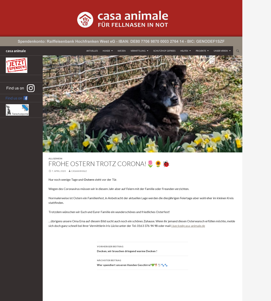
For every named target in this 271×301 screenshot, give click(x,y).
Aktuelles (92, 50)
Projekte (201, 50)
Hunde (106, 50)
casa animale (16, 51)
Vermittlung (138, 50)
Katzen (122, 50)
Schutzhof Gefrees (164, 50)
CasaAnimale (79, 171)
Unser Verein (221, 50)
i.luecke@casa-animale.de (188, 225)
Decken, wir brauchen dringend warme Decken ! (142, 248)
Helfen (184, 50)
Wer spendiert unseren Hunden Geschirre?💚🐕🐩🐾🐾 (142, 262)
